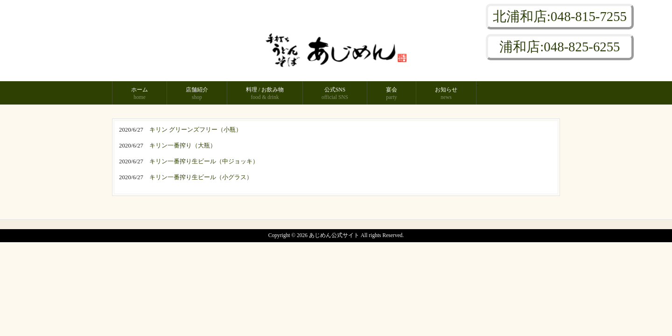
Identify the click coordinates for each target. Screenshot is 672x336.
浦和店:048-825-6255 (559, 46)
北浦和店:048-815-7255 (560, 16)
